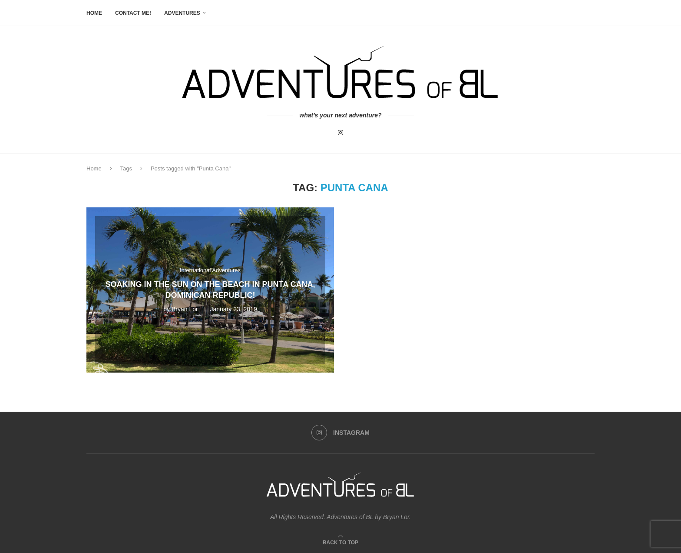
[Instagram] (340, 133)
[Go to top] (340, 542)
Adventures (182, 13)
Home (94, 13)
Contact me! (133, 13)
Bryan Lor (185, 309)
